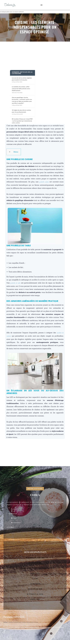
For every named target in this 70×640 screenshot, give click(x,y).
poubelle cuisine (44, 182)
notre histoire (35, 488)
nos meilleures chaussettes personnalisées (34, 627)
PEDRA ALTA (35, 573)
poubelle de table (15, 283)
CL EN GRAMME (35, 563)
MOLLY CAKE (35, 599)
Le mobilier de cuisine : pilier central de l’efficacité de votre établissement (21, 88)
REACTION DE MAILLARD (35, 558)
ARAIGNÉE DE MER (35, 589)
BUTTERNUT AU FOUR (35, 594)
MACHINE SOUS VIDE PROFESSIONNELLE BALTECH (35, 568)
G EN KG (35, 578)
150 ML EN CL (35, 584)
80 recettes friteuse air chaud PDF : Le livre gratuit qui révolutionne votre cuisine (22, 121)
